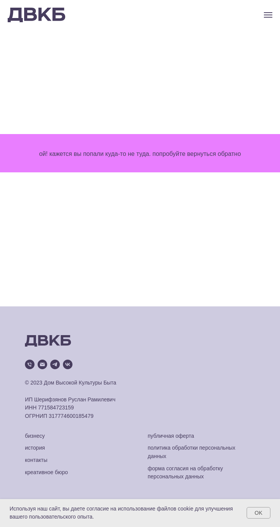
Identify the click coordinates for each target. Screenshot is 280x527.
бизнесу (35, 436)
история (35, 448)
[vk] (67, 364)
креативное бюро (46, 472)
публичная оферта (171, 436)
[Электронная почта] (42, 364)
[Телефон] (30, 364)
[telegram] (55, 364)
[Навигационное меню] (268, 15)
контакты (36, 460)
